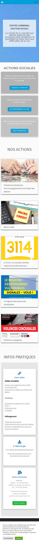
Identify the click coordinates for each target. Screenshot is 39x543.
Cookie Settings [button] (8, 538)
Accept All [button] (19, 538)
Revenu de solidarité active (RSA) (18, 385)
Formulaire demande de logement (19, 450)
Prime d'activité (11, 387)
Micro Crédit (9, 227)
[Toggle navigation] (36, 2)
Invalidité (8, 410)
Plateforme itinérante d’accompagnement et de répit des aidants (19, 188)
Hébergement (10, 408)
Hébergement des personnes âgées (19, 424)
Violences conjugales (13, 340)
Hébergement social (13, 422)
